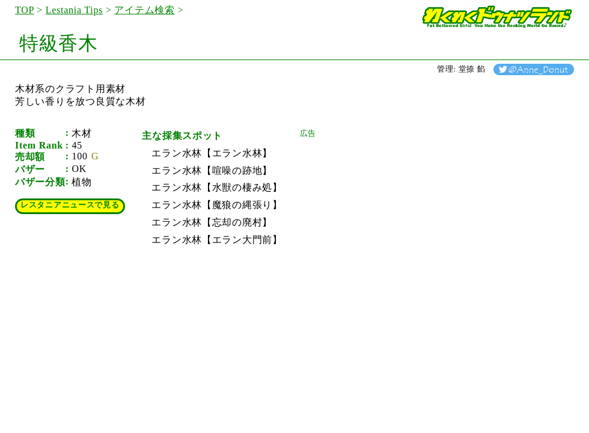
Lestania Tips (74, 10)
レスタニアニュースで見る (70, 205)
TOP (24, 10)
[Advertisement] (390, 214)
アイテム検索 (144, 10)
